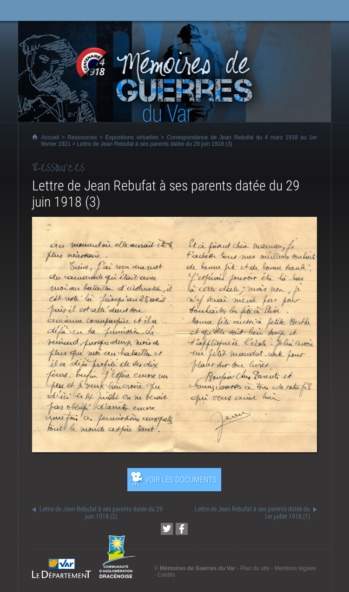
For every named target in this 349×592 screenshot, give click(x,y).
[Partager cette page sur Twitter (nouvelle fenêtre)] (167, 529)
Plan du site (255, 568)
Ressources (82, 137)
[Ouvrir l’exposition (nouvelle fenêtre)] (174, 449)
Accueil (50, 137)
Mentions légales (295, 568)
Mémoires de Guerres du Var (198, 568)
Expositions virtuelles (131, 137)
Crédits (166, 575)
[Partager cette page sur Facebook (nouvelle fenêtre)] (182, 529)
